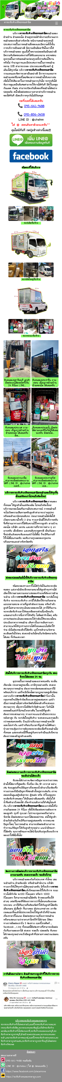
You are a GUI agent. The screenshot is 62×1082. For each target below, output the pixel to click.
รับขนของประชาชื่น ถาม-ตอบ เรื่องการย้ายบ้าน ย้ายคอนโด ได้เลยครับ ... (45, 383)
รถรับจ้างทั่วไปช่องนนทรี (18, 1031)
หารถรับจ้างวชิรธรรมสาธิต (17, 22)
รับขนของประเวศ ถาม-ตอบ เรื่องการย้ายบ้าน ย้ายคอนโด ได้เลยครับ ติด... (17, 432)
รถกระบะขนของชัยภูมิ (29, 1028)
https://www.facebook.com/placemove (26, 1072)
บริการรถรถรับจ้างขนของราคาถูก (31, 1021)
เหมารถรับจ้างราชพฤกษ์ (17, 1038)
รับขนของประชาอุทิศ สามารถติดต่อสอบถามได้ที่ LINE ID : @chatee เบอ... (45, 482)
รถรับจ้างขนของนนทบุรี (42, 1031)
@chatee (21, 1066)
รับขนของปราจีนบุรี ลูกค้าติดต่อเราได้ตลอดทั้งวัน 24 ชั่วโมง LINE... (17, 383)
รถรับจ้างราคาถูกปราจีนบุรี (35, 1041)
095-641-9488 (34, 106)
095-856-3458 (34, 114)
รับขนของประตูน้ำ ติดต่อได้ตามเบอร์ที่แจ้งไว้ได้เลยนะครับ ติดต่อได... (45, 430)
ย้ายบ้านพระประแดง (30, 1034)
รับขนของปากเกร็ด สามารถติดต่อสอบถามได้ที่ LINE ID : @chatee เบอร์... (17, 482)
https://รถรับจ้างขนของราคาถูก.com (23, 1077)
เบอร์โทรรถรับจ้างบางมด (41, 1025)
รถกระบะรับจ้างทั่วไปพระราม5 (15, 1025)
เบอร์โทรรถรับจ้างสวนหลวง (42, 1038)
